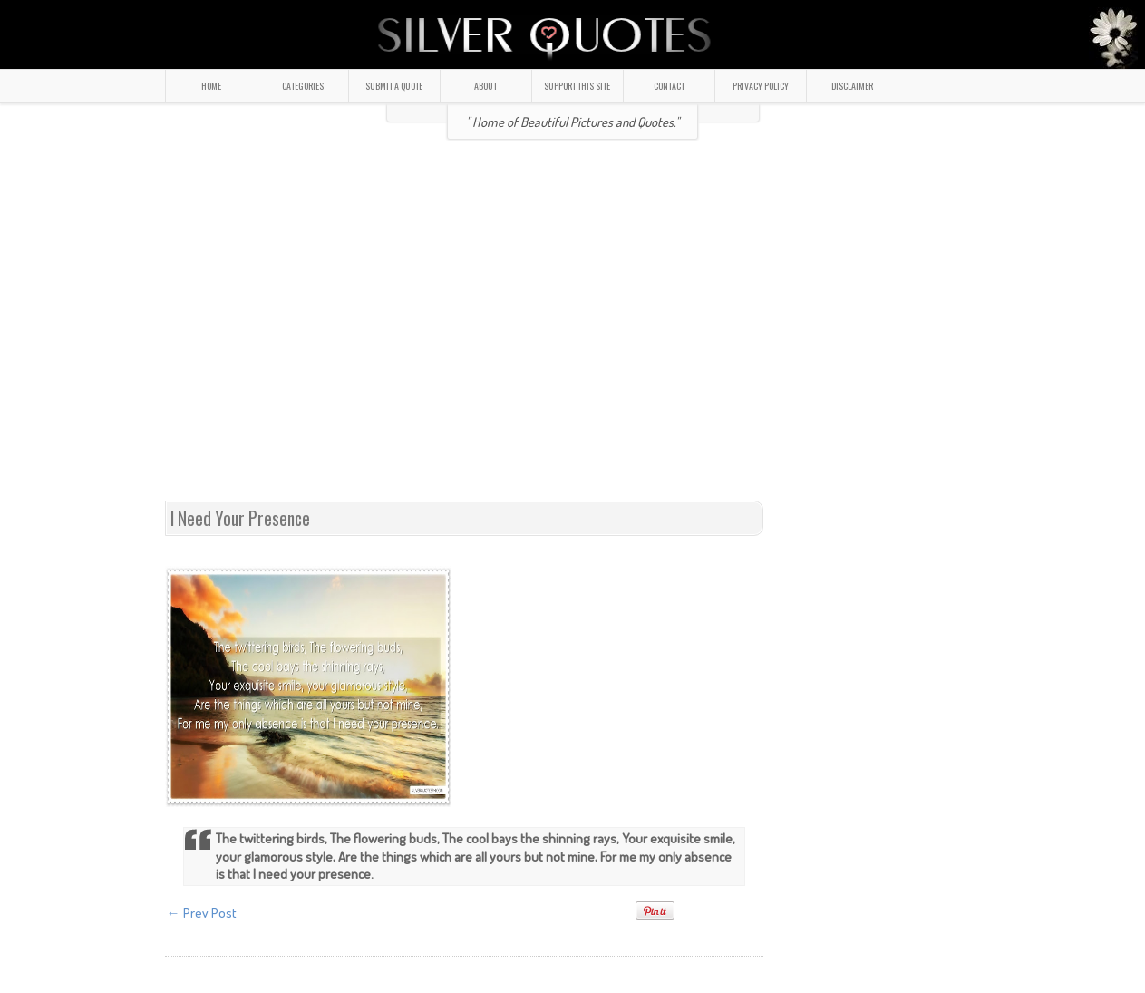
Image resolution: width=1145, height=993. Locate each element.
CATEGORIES (303, 85)
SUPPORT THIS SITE (577, 85)
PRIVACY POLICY (761, 85)
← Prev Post (202, 912)
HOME (211, 85)
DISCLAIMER (852, 85)
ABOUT (485, 85)
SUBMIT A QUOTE (393, 85)
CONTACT (669, 85)
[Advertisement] (326, 328)
